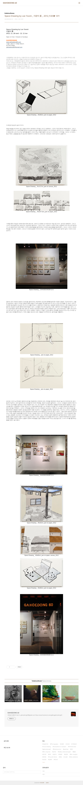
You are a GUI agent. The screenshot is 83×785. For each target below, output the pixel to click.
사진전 (67, 744)
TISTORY (42, 782)
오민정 (44, 759)
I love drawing (47, 746)
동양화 (66, 754)
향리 (72, 749)
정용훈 (60, 754)
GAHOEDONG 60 (10, 3)
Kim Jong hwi (46, 752)
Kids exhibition (74, 757)
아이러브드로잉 (72, 746)
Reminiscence (57, 749)
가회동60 (74, 744)
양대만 (44, 757)
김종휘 (50, 759)
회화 (50, 754)
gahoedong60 (47, 749)
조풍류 (62, 744)
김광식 (55, 754)
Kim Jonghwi (73, 754)
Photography (54, 744)
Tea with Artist (53, 757)
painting (66, 749)
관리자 (47, 782)
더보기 (43, 762)
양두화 (44, 754)
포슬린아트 (45, 744)
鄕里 (74, 752)
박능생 (56, 759)
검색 (39, 772)
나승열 (65, 757)
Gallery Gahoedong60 (65, 752)
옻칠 (61, 757)
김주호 (54, 752)
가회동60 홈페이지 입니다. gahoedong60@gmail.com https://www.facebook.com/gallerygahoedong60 (34, 715)
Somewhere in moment (59, 746)
